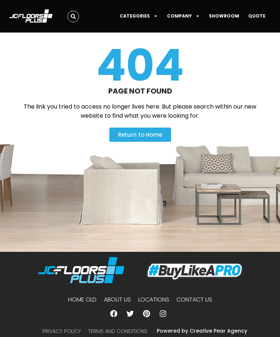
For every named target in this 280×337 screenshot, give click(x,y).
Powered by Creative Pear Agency (202, 330)
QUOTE (256, 16)
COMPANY (183, 16)
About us (117, 299)
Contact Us (194, 299)
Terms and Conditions (117, 331)
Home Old (82, 299)
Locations (153, 299)
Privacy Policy (61, 331)
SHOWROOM (224, 16)
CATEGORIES (139, 16)
